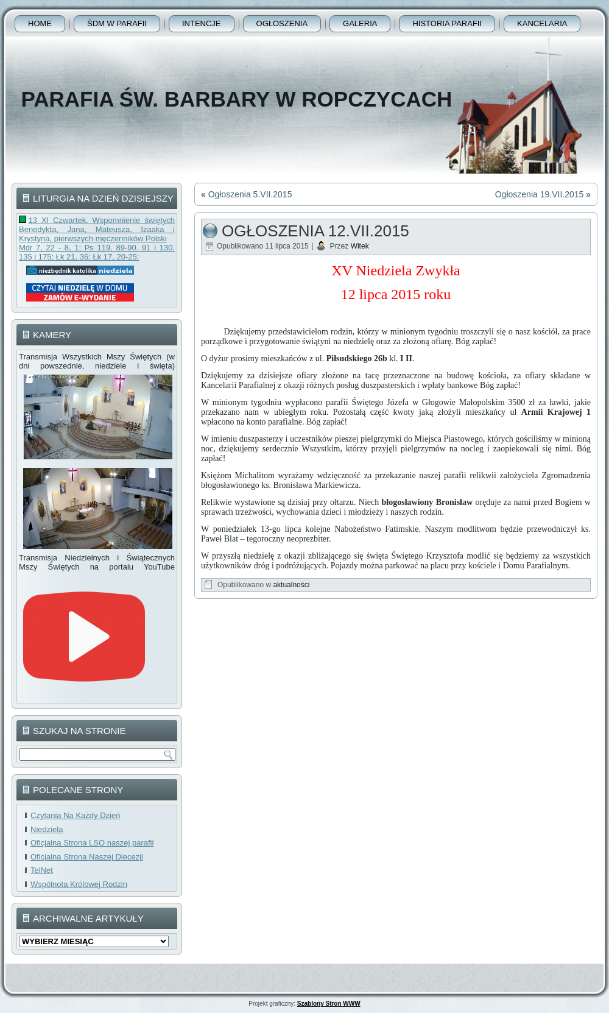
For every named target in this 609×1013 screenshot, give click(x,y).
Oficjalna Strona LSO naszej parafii (91, 842)
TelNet (41, 870)
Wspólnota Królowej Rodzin (78, 884)
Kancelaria (542, 23)
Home (40, 23)
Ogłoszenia (282, 23)
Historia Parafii (447, 23)
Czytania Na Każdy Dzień (75, 815)
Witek (360, 246)
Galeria (360, 23)
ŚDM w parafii (117, 23)
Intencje (201, 23)
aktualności (291, 585)
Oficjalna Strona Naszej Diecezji (86, 856)
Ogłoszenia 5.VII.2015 (250, 194)
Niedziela (46, 829)
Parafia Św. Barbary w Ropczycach (236, 99)
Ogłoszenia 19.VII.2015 (539, 194)
